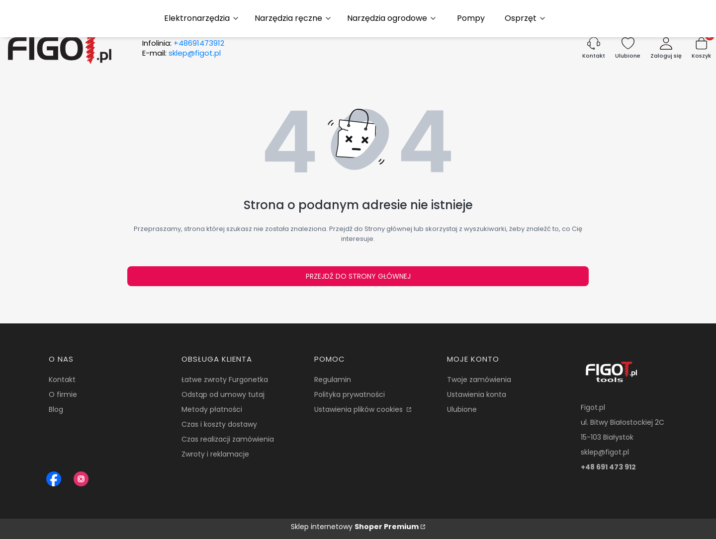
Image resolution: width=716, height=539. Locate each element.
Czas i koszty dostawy (219, 424)
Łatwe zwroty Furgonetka (224, 380)
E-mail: (181, 53)
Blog (56, 409)
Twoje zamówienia (479, 380)
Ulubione (462, 409)
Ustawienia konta (476, 394)
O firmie (63, 394)
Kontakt (62, 380)
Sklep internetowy (355, 527)
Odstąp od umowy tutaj (223, 394)
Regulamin (332, 380)
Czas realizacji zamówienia (227, 439)
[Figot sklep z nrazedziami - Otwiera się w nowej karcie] (54, 479)
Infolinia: (183, 43)
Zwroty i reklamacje (215, 454)
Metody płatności (211, 409)
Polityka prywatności (349, 394)
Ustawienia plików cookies (359, 409)
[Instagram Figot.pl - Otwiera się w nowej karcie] (81, 479)
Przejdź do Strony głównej (358, 276)
